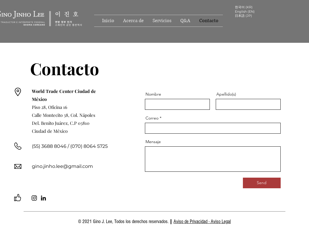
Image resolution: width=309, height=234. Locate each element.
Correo (151, 118)
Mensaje (153, 142)
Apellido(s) (226, 94)
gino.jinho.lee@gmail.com (62, 166)
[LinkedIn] (43, 198)
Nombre (153, 94)
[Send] (262, 183)
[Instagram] (34, 198)
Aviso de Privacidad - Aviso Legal (202, 221)
